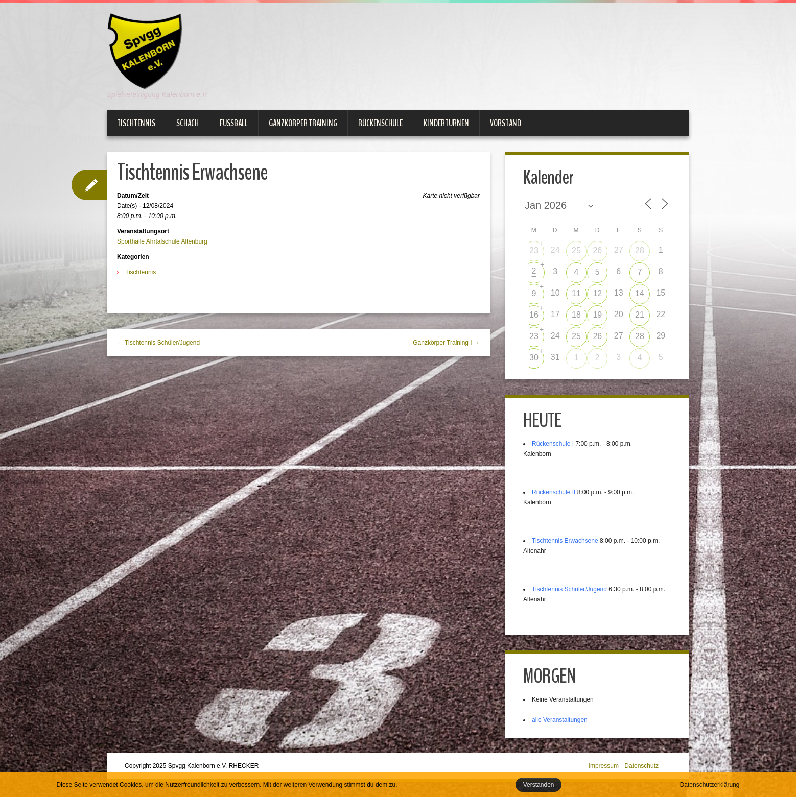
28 (639, 250)
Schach (187, 123)
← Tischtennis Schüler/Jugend (158, 342)
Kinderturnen (446, 123)
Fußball (234, 123)
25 (576, 250)
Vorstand (505, 123)
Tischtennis (136, 123)
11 (576, 293)
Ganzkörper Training (303, 123)
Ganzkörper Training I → (446, 342)
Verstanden (538, 784)
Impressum (604, 765)
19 (597, 314)
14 (639, 293)
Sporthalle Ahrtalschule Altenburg (162, 241)
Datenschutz (641, 765)
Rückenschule (380, 123)
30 (534, 357)
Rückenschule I (553, 443)
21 (639, 314)
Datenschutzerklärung (710, 784)
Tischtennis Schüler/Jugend (569, 589)
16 (534, 314)
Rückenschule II (553, 492)
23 (534, 250)
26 (597, 250)
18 (576, 314)
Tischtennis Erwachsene (565, 540)
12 (597, 293)
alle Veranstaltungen (560, 719)
